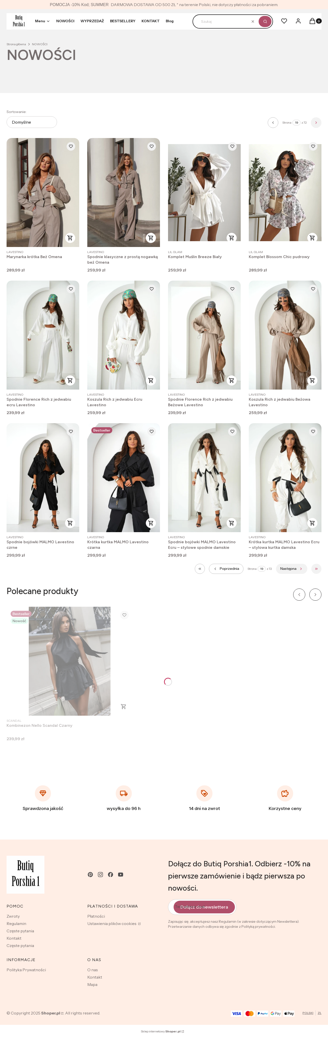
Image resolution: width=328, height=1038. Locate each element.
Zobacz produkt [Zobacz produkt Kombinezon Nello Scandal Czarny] (124, 707)
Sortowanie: (16, 111)
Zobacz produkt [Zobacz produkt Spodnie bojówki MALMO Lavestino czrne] (70, 523)
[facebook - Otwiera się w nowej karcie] (110, 874)
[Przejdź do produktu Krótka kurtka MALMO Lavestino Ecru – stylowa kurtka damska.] (285, 477)
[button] (265, 21)
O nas (92, 969)
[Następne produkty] (291, 569)
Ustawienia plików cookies (112, 923)
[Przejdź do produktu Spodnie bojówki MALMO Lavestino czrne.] (43, 477)
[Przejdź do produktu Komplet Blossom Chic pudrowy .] (285, 192)
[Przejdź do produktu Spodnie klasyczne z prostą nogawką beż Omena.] (123, 192)
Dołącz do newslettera (204, 907)
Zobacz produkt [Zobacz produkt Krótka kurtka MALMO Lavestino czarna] (151, 523)
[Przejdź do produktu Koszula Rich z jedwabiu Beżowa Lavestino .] (285, 335)
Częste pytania (20, 930)
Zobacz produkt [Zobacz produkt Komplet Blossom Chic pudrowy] (312, 238)
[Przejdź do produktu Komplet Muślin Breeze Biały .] (204, 192)
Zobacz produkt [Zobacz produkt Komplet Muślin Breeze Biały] (232, 238)
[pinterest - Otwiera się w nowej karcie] (90, 874)
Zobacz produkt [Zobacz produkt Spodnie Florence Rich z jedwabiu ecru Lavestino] (70, 380)
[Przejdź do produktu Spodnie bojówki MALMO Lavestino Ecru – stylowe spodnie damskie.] (204, 477)
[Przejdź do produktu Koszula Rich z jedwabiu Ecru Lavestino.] (123, 335)
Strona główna (16, 44)
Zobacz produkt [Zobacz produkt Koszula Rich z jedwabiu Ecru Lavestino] (151, 380)
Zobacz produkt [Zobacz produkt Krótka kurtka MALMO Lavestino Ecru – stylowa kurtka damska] (312, 523)
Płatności (96, 916)
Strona (286, 122)
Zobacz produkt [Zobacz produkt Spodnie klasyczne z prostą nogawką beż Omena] (151, 238)
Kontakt (14, 938)
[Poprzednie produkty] (226, 569)
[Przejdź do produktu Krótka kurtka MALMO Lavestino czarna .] (123, 477)
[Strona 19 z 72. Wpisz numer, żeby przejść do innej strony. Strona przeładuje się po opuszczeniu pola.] (296, 122)
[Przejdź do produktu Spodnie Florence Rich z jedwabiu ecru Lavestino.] (43, 335)
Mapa (92, 984)
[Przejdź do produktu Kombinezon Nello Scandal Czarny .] (70, 661)
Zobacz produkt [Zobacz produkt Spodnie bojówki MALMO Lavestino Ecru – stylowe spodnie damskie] (232, 523)
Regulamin (16, 923)
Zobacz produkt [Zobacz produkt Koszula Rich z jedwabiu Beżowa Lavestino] (312, 380)
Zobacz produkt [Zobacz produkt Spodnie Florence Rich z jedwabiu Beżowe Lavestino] (232, 380)
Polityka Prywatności (26, 969)
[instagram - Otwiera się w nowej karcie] (100, 874)
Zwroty (13, 916)
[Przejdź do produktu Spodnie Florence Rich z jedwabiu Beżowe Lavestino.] (204, 335)
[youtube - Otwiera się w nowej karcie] (121, 874)
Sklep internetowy (161, 1031)
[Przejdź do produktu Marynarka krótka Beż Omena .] (43, 192)
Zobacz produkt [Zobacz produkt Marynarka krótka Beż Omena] (70, 238)
